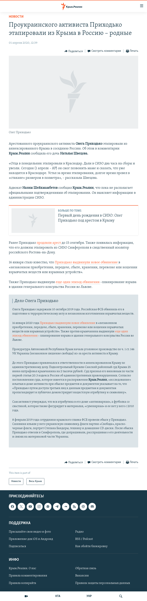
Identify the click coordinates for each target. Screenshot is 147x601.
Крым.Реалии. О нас (22, 568)
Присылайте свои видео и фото (30, 531)
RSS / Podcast (84, 539)
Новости (16, 17)
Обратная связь (85, 568)
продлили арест (49, 243)
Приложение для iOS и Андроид (31, 539)
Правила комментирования (28, 575)
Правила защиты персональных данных (102, 583)
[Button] (74, 51)
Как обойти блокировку (91, 546)
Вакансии (82, 575)
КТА (57, 596)
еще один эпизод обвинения (78, 282)
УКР (89, 596)
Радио (79, 531)
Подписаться (17, 546)
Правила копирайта (22, 583)
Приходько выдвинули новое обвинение (86, 262)
